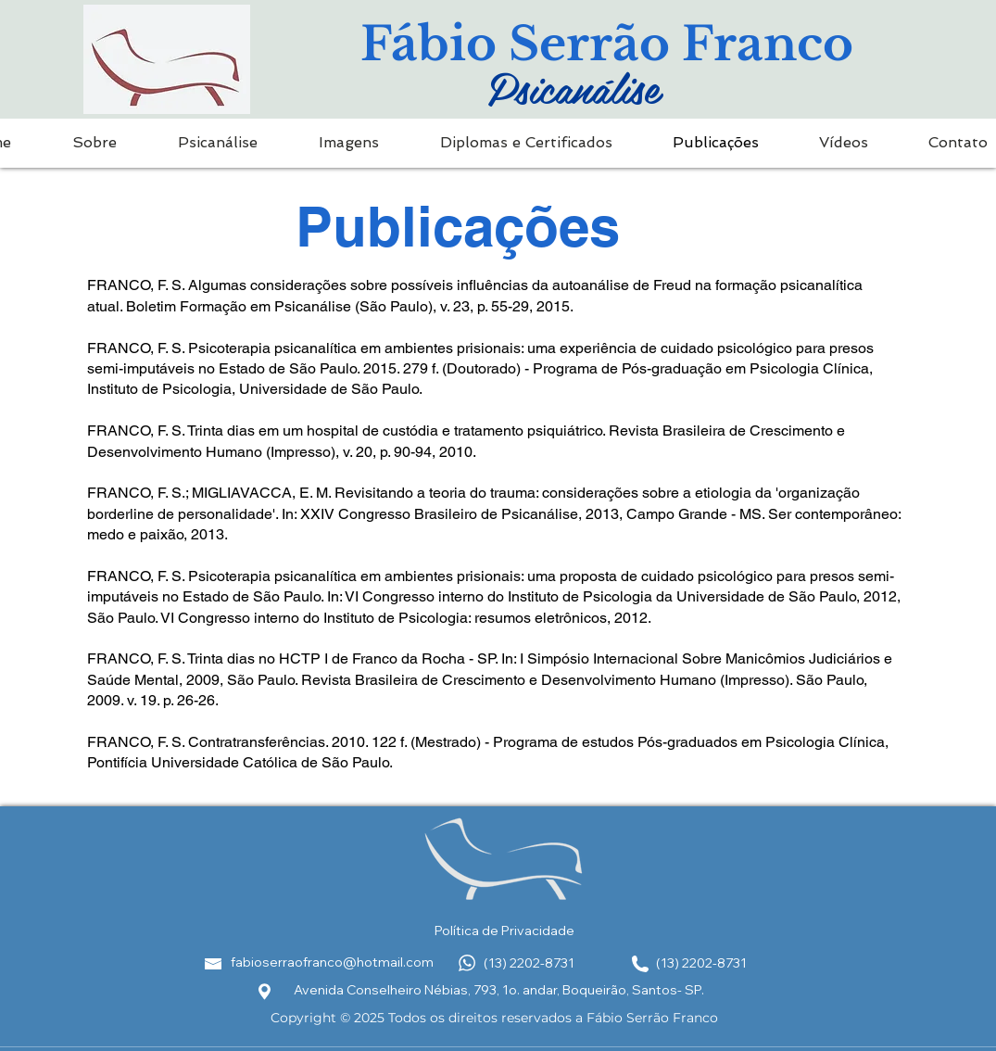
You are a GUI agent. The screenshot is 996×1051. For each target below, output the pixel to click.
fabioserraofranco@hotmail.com (332, 962)
